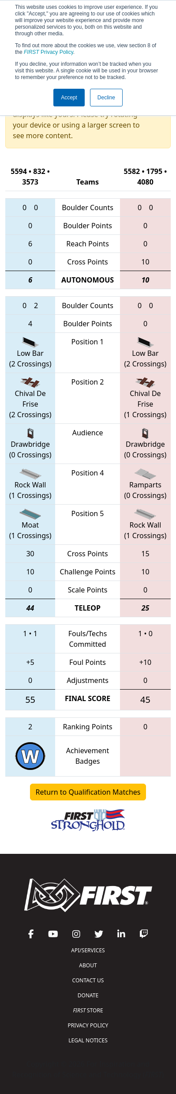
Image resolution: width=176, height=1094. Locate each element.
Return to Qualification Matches (88, 792)
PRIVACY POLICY (88, 1025)
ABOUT (88, 965)
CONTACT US (88, 980)
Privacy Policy (48, 52)
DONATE (88, 995)
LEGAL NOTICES (88, 1040)
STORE (88, 1010)
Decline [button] (106, 97)
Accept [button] (69, 97)
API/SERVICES (88, 950)
